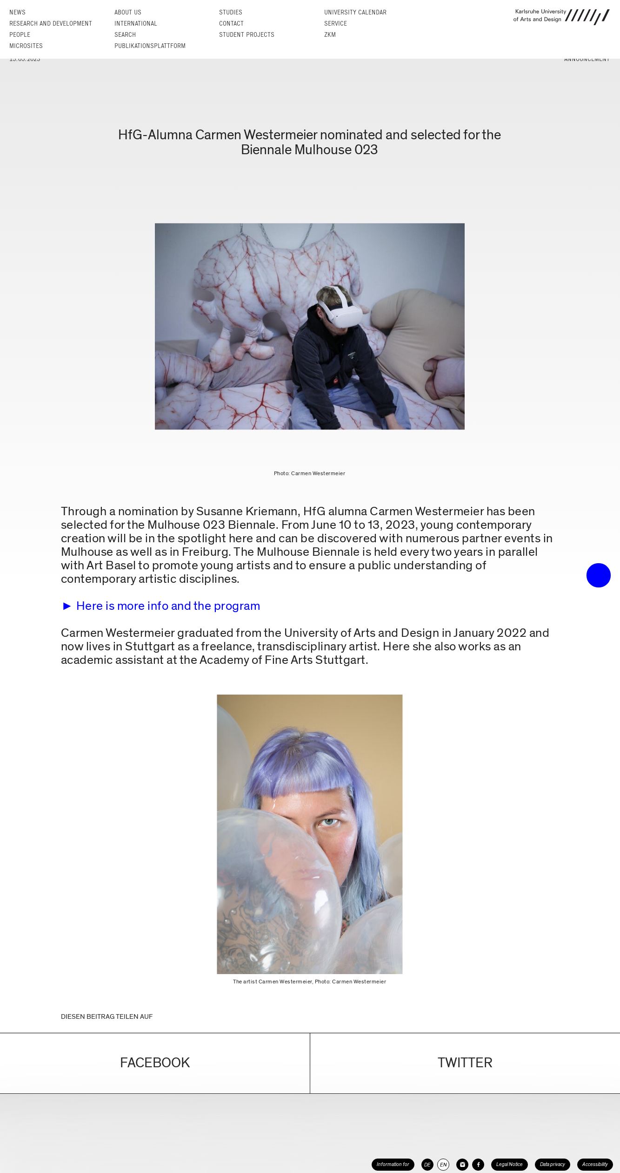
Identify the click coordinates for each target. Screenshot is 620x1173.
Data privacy (552, 1164)
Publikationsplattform (150, 46)
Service (335, 23)
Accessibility (595, 1164)
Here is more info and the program (168, 606)
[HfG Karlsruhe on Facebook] (478, 1165)
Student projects (246, 35)
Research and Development (50, 23)
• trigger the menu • (599, 575)
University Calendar (355, 12)
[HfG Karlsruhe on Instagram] (462, 1165)
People (19, 35)
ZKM (330, 35)
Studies (230, 12)
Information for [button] (393, 1164)
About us (127, 12)
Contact (231, 23)
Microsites (26, 46)
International (135, 23)
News (17, 12)
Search (125, 35)
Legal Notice (509, 1164)
